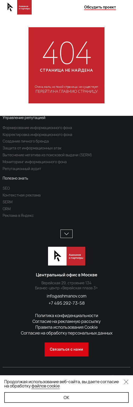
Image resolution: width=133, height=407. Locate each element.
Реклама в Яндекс (18, 215)
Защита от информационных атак (32, 147)
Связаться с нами (66, 349)
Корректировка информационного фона (37, 134)
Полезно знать (15, 178)
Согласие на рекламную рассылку (66, 321)
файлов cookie (45, 386)
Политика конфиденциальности (66, 315)
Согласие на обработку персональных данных (66, 333)
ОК (66, 397)
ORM (7, 208)
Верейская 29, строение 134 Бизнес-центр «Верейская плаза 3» (66, 285)
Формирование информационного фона (37, 127)
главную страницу (78, 91)
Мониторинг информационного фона (35, 161)
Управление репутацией (24, 117)
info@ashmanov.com (67, 296)
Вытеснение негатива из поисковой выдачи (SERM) (47, 154)
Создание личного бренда (26, 141)
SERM (7, 201)
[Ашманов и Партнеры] (17, 12)
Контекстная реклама (22, 195)
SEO (6, 188)
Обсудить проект (100, 7)
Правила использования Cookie (66, 327)
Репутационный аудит (22, 168)
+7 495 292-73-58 (67, 303)
